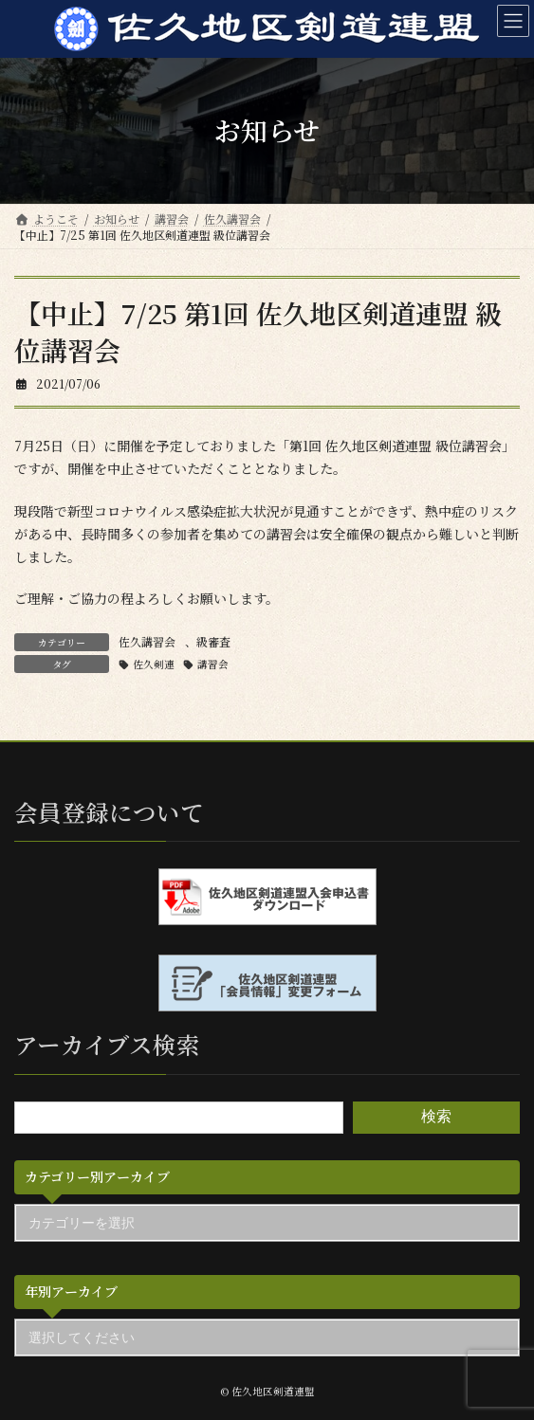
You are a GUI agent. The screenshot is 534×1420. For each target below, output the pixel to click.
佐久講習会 (147, 641)
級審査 (213, 641)
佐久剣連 (154, 664)
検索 (436, 1116)
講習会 (213, 664)
